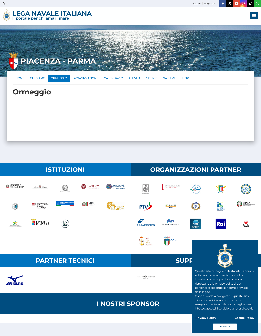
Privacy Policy (205, 318)
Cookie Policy (244, 318)
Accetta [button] (225, 326)
